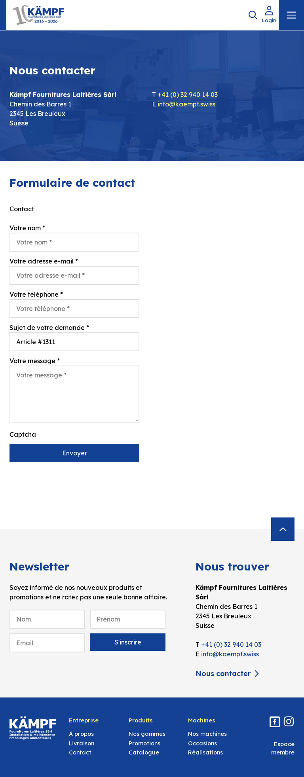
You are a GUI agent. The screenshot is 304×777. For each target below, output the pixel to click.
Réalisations (205, 752)
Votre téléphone (36, 294)
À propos (81, 733)
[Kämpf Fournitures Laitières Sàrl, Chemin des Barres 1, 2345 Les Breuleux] (229, 335)
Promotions (144, 743)
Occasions (202, 743)
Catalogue (144, 752)
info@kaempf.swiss (186, 104)
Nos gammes (147, 733)
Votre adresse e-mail (44, 261)
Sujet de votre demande (49, 328)
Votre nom (27, 228)
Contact (80, 752)
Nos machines (207, 733)
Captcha (23, 434)
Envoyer (74, 453)
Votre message (35, 361)
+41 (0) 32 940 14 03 (188, 95)
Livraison (81, 743)
